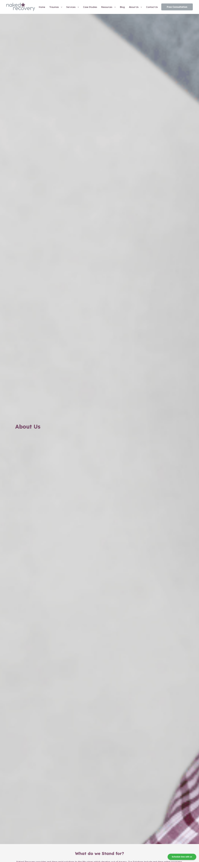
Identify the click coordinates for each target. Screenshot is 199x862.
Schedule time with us (182, 857)
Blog (122, 7)
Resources (106, 7)
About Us (133, 7)
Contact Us (152, 7)
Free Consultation (177, 7)
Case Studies (90, 7)
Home (42, 7)
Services (70, 7)
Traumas (54, 7)
